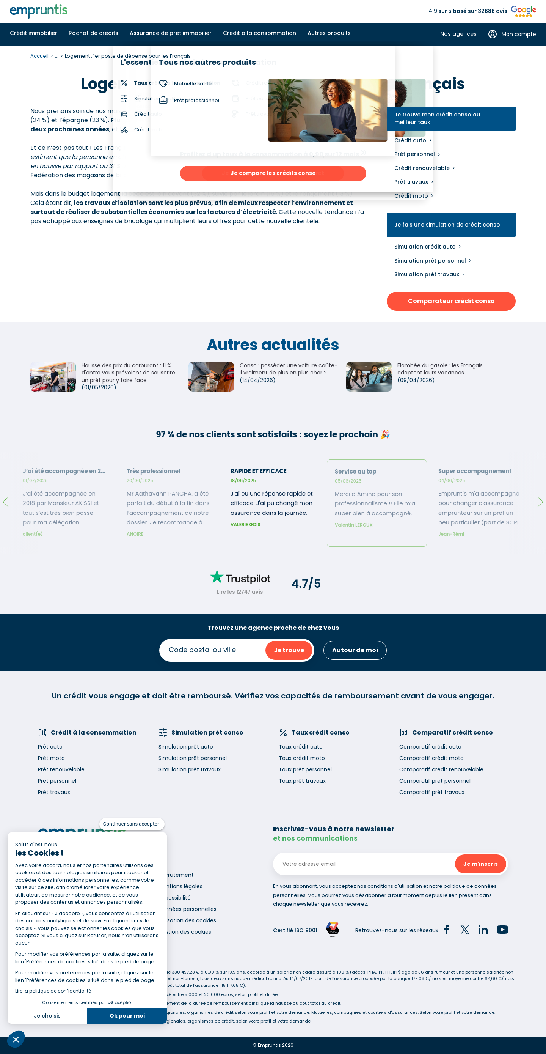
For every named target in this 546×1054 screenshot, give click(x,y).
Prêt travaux (411, 182)
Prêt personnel (414, 154)
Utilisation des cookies (187, 920)
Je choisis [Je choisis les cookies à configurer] (47, 1015)
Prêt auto (50, 746)
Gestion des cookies (184, 932)
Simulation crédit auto (425, 246)
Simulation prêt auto (185, 746)
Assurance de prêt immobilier (171, 33)
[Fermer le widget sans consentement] (132, 824)
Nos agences (458, 34)
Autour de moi (355, 650)
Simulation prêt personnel (430, 260)
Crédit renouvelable (422, 168)
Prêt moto (51, 758)
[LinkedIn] (483, 930)
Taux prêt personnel (305, 769)
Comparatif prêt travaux (431, 792)
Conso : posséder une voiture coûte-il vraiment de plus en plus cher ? (288, 369)
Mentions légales (180, 886)
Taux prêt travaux (302, 781)
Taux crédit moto (302, 758)
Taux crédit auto (301, 746)
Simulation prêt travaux (426, 274)
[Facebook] (446, 930)
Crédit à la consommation (259, 33)
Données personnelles (187, 909)
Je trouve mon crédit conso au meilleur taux (437, 118)
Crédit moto (411, 196)
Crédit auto (410, 140)
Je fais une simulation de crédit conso (447, 224)
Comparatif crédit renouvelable (441, 769)
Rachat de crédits (93, 33)
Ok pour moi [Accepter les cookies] (127, 1015)
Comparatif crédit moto (431, 758)
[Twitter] (464, 930)
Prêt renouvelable (61, 769)
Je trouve (289, 650)
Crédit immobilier (33, 33)
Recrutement (176, 875)
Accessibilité (174, 897)
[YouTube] (502, 930)
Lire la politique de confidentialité (53, 991)
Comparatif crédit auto (430, 746)
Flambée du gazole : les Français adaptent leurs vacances (440, 369)
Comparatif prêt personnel (435, 781)
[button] (16, 1039)
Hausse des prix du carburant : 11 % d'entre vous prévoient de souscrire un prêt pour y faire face (128, 373)
